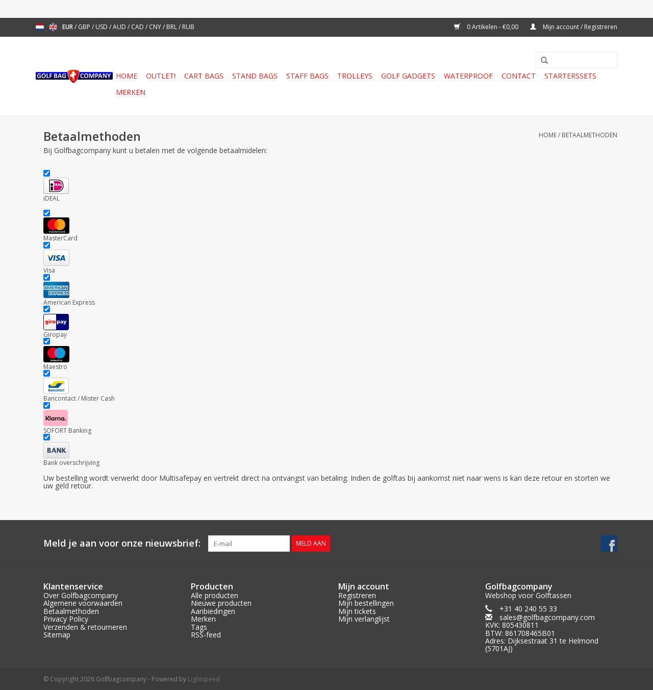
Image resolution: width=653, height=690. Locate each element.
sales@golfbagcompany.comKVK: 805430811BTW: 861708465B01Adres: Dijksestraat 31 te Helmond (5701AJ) (541, 633)
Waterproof (468, 76)
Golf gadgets (408, 76)
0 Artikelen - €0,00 (487, 26)
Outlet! (160, 76)
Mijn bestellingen (366, 603)
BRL (172, 26)
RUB (188, 26)
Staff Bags (307, 76)
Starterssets (570, 76)
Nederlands (40, 27)
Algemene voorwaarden (82, 603)
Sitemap (56, 634)
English (53, 27)
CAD (138, 26)
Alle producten (214, 595)
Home (126, 76)
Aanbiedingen (213, 611)
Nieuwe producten (221, 603)
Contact (518, 76)
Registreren (357, 595)
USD (102, 26)
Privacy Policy (65, 619)
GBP (85, 26)
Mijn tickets (357, 611)
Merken (130, 92)
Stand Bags (255, 76)
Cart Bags (203, 76)
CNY (156, 26)
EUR (68, 26)
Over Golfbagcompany (80, 595)
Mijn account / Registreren (573, 26)
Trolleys (354, 76)
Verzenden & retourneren (85, 627)
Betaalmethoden (589, 135)
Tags (199, 627)
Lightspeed (204, 679)
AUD (120, 26)
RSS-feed (206, 634)
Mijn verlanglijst (364, 619)
